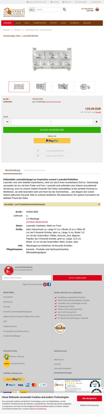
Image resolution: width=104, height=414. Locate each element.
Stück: (5, 117)
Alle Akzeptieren (89, 398)
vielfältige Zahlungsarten (12, 373)
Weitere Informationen (89, 405)
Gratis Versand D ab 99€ (37, 2)
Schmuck (74, 23)
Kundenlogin (81, 2)
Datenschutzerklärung (37, 409)
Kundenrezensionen (35, 170)
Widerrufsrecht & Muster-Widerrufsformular (21, 316)
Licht (63, 23)
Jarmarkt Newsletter (62, 368)
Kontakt (54, 2)
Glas (18, 23)
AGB (5, 321)
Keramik (8, 23)
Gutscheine (8, 297)
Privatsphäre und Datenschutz (16, 331)
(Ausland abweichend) (53, 102)
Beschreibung (12, 170)
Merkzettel (96, 2)
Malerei (87, 23)
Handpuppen (39, 23)
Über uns (67, 2)
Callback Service (10, 326)
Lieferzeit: (7, 102)
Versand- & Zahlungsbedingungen (17, 312)
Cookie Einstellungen (12, 336)
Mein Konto (59, 360)
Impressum (8, 302)
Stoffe (53, 23)
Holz (27, 23)
